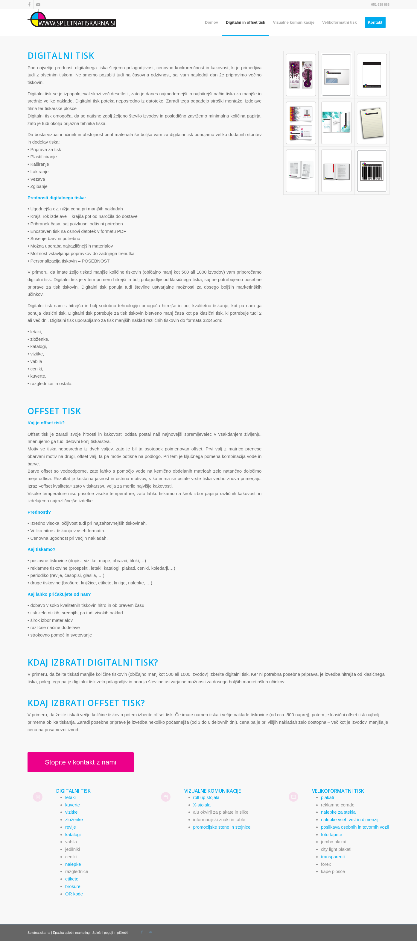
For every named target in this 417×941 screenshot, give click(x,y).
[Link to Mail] (38, 4)
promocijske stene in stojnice (222, 827)
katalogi (73, 834)
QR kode (74, 893)
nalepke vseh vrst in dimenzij (349, 819)
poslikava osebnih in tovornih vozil (355, 827)
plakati (327, 797)
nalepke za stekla (338, 812)
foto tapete (331, 834)
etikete (71, 878)
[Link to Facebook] (29, 4)
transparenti (333, 856)
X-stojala (202, 804)
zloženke (74, 819)
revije (70, 827)
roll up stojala (206, 797)
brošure (72, 886)
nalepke (73, 864)
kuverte (72, 804)
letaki (70, 797)
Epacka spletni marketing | (72, 932)
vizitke (71, 812)
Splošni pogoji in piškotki (110, 932)
